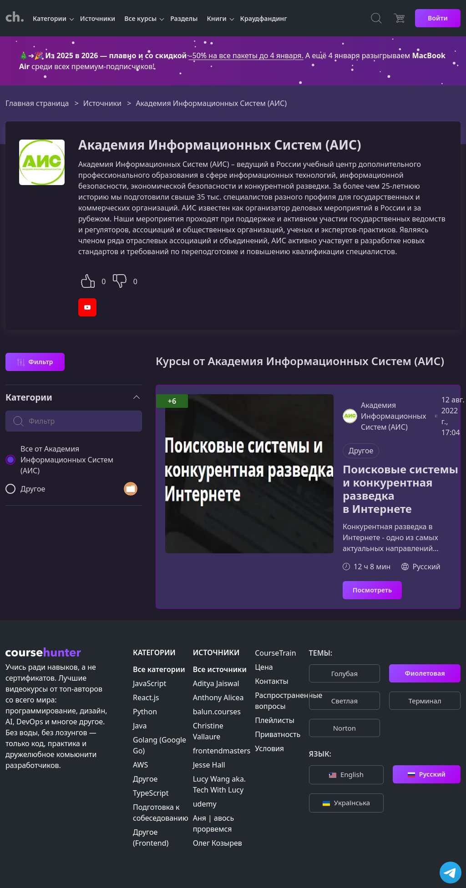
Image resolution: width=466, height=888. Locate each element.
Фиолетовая (425, 673)
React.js (146, 697)
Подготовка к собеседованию (160, 812)
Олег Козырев (217, 843)
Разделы (184, 18)
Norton (344, 727)
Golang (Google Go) (159, 745)
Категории (49, 18)
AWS (140, 765)
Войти (438, 18)
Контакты (271, 681)
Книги (217, 18)
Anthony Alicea (218, 697)
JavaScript (149, 683)
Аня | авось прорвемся (213, 823)
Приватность (277, 734)
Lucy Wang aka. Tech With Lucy (219, 784)
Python (145, 712)
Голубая (344, 673)
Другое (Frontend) (150, 837)
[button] (87, 280)
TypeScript (150, 793)
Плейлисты (274, 720)
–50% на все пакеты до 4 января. (246, 55)
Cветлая (344, 700)
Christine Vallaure (208, 731)
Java (140, 726)
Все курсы (140, 18)
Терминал (424, 700)
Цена (264, 667)
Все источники (220, 669)
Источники (97, 18)
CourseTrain (275, 653)
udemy (205, 804)
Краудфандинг (263, 18)
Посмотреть (372, 590)
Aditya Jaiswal (216, 683)
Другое (361, 451)
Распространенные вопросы (288, 700)
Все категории (159, 669)
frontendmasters (222, 751)
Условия (269, 748)
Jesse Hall (209, 765)
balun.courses (217, 712)
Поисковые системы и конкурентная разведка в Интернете (400, 489)
